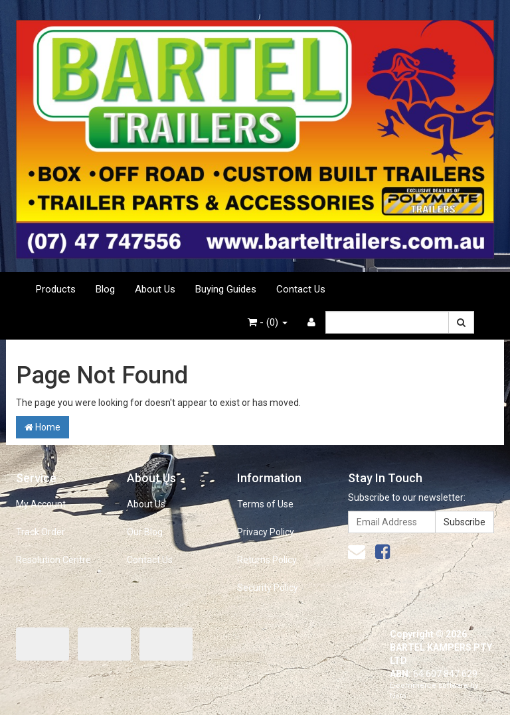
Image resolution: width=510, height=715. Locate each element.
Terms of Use (265, 504)
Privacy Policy (265, 532)
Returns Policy (267, 559)
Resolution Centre (53, 559)
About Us (155, 289)
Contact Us (300, 289)
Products (56, 289)
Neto (398, 696)
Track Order (40, 532)
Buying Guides (225, 289)
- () (268, 322)
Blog (105, 289)
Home (42, 427)
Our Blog (145, 532)
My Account (41, 504)
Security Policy (267, 587)
